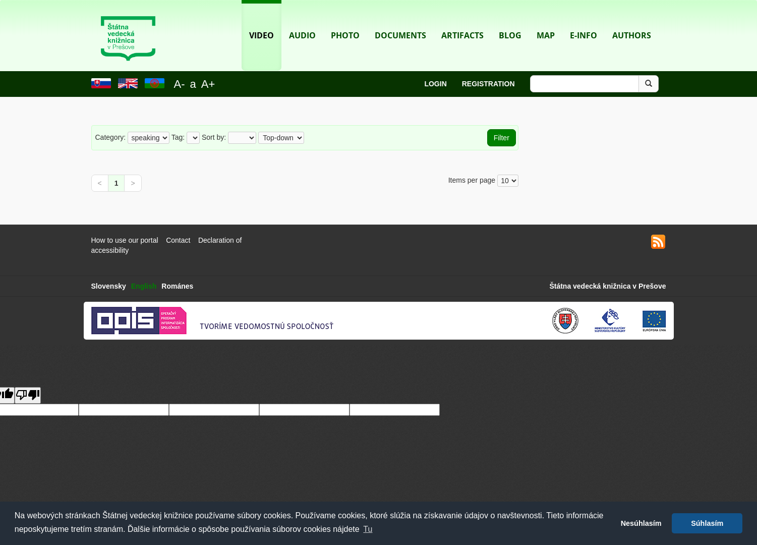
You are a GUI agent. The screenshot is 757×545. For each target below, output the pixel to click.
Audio (302, 20)
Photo (345, 20)
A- (179, 84)
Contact (178, 240)
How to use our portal (124, 240)
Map (545, 20)
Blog (510, 20)
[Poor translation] (28, 395)
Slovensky (108, 286)
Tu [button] (367, 529)
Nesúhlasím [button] (641, 523)
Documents (400, 20)
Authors (632, 20)
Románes (177, 286)
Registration (488, 84)
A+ (208, 84)
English (144, 286)
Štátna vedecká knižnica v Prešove (607, 286)
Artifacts (462, 20)
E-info (583, 20)
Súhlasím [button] (707, 523)
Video (261, 20)
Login (435, 84)
